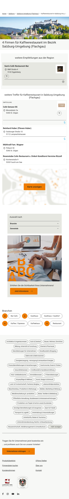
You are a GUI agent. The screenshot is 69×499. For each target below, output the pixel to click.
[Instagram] (8, 494)
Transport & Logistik (22, 412)
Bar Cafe (14, 316)
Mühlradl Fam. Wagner (13, 144)
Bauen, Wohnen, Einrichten (53, 341)
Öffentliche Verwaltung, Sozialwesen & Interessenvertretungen (34, 398)
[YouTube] (13, 494)
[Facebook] (3, 494)
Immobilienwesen (36, 375)
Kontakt (39, 470)
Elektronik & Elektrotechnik (34, 356)
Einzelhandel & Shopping (48, 351)
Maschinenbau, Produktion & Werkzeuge (22, 389)
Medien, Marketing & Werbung (50, 389)
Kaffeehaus (35, 323)
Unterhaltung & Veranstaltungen (43, 412)
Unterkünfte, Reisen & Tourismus (34, 417)
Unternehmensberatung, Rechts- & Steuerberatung (34, 422)
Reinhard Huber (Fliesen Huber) (17, 128)
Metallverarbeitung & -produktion (23, 394)
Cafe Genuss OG (10, 107)
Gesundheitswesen (21, 370)
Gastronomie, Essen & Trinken (50, 365)
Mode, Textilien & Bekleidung (47, 394)
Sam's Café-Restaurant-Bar (16, 66)
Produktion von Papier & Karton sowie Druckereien (34, 403)
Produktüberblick (8, 461)
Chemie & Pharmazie (47, 346)
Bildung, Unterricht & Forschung (26, 346)
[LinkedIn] (18, 494)
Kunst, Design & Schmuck (44, 379)
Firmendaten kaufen (10, 466)
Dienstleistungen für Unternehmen (24, 351)
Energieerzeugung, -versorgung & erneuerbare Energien (34, 360)
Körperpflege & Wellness (24, 379)
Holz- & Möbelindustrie (18, 375)
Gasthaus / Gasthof (52, 316)
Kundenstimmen (8, 470)
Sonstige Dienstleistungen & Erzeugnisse (27, 408)
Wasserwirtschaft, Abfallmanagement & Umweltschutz (27, 427)
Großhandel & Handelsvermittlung (42, 370)
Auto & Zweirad (35, 341)
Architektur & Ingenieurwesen (17, 341)
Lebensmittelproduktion (51, 384)
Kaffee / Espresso (18, 323)
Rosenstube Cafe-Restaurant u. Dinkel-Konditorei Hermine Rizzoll (32, 156)
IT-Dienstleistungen (51, 375)
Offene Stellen (41, 461)
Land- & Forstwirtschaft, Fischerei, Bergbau (24, 384)
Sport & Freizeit (50, 408)
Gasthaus (34, 316)
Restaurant (57, 323)
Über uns (39, 466)
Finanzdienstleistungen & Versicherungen (22, 365)
